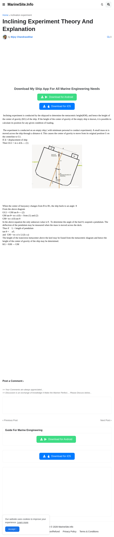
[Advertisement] (57, 65)
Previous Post (11, 420)
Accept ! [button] (12, 529)
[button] (4, 4)
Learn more (22, 522)
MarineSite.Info (20, 4)
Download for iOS (59, 106)
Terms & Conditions (89, 531)
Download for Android (59, 97)
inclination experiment (21, 15)
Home (5, 15)
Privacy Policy (69, 531)
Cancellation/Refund (50, 531)
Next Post (105, 420)
